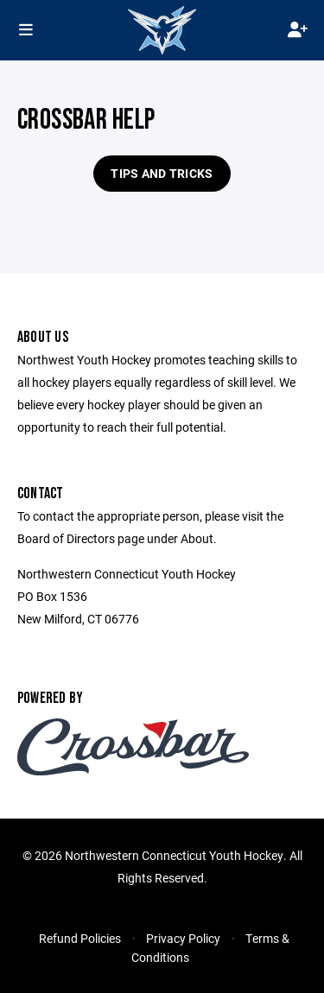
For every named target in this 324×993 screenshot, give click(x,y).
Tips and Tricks (162, 173)
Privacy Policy (183, 938)
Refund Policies (80, 938)
